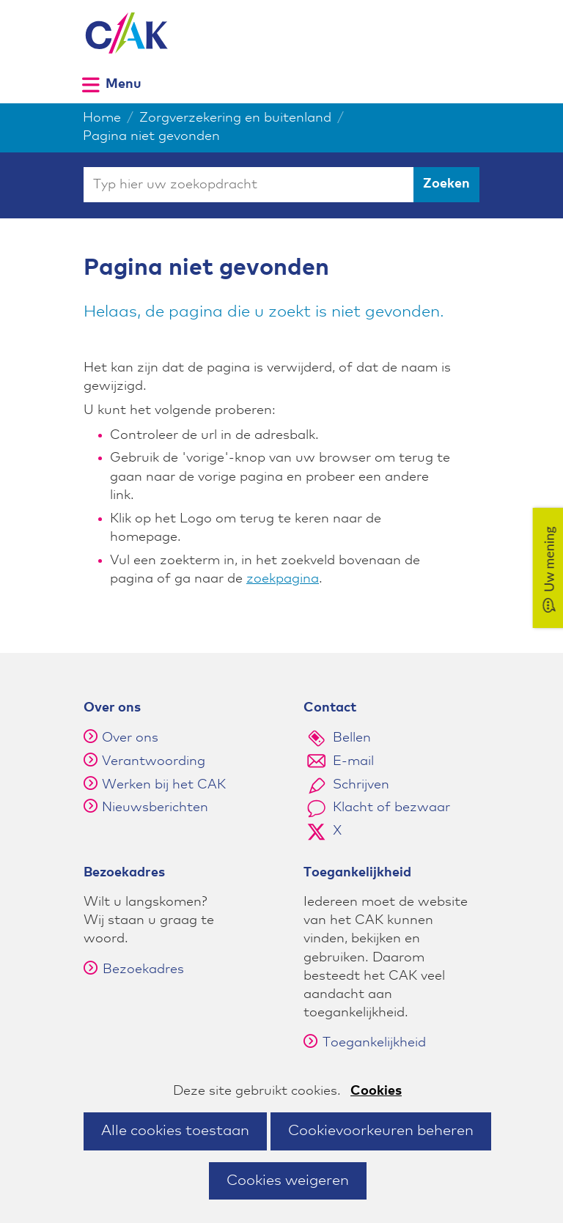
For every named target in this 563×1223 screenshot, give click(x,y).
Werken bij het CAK (164, 784)
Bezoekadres (134, 969)
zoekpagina (282, 578)
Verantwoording (153, 761)
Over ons (130, 737)
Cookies (376, 1091)
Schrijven (361, 784)
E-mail (353, 761)
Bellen (352, 737)
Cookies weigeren (288, 1180)
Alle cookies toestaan (175, 1130)
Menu (123, 84)
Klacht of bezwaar (391, 807)
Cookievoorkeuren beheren (381, 1130)
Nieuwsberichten (155, 807)
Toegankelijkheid (364, 1042)
